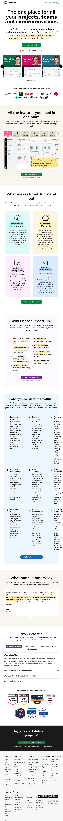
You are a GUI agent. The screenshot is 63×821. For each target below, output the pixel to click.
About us (44, 760)
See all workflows (19, 783)
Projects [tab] (52, 133)
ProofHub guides (33, 762)
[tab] (14, 646)
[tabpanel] (31, 153)
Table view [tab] (17, 133)
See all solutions (31, 80)
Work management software (19, 798)
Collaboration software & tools (8, 818)
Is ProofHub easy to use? (13, 681)
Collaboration (8, 772)
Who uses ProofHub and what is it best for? (20, 676)
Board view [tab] (8, 133)
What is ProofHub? (11, 655)
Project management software (8, 798)
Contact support (32, 783)
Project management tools (8, 804)
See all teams (17, 780)
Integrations (8, 777)
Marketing (17, 760)
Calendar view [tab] (34, 133)
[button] (3, 66)
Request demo (32, 781)
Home (6, 760)
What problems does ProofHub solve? (18, 671)
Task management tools (8, 811)
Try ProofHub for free (31, 557)
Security (6, 774)
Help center (31, 778)
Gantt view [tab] (25, 133)
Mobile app (31, 786)
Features (7, 765)
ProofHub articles (33, 760)
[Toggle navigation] (58, 2)
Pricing (6, 762)
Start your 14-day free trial (31, 743)
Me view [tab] (44, 133)
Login (6, 784)
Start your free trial (51, 3)
